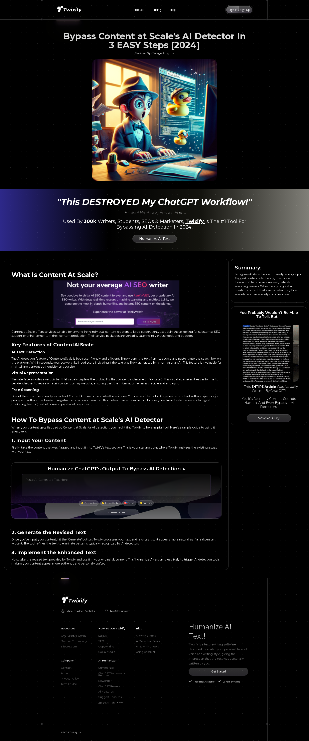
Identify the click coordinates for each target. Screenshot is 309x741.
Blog (139, 628)
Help (173, 10)
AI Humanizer (107, 660)
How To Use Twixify (111, 628)
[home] (70, 10)
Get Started (218, 671)
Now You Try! (269, 418)
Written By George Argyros (154, 53)
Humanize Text (116, 512)
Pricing (156, 10)
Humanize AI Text (154, 239)
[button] (138, 9)
